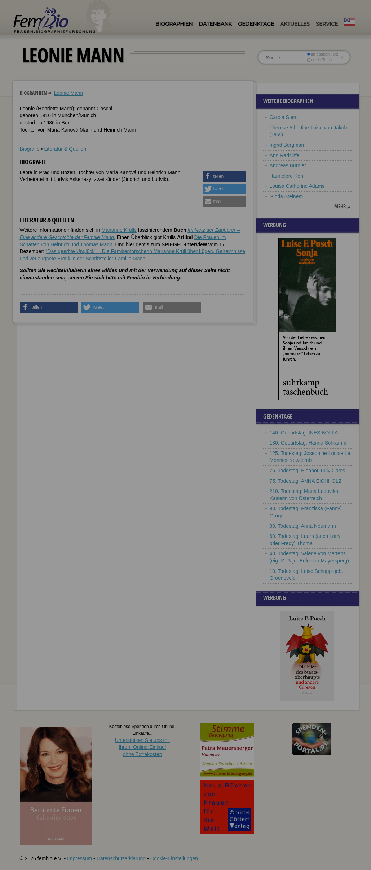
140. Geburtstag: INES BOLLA (304, 433)
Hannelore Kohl (287, 176)
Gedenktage (256, 24)
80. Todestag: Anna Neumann (303, 526)
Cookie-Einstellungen (174, 858)
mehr (340, 206)
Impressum (79, 858)
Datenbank (215, 24)
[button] (224, 176)
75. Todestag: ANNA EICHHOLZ (306, 481)
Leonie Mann (68, 93)
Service (327, 24)
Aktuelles (295, 24)
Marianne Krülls (118, 230)
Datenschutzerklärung (121, 858)
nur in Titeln (319, 60)
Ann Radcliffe (285, 155)
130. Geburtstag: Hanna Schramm (308, 443)
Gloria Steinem (286, 196)
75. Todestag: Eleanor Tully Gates (307, 470)
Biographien (174, 24)
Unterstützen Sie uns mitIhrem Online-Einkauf (142, 747)
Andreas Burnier (288, 165)
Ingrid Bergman (287, 145)
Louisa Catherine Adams (297, 186)
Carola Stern (284, 117)
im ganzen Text (322, 54)
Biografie (30, 149)
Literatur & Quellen (65, 149)
